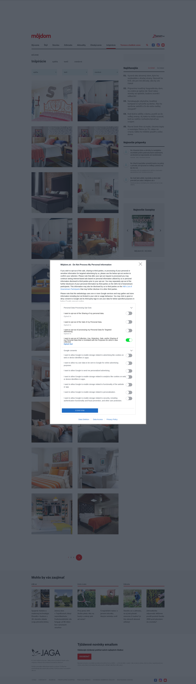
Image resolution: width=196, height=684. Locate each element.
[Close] (141, 264)
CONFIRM (80, 410)
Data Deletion (83, 419)
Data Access (98, 419)
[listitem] (98, 307)
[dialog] (98, 342)
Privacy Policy (112, 419)
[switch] (129, 313)
